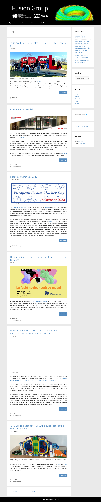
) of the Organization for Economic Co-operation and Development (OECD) (38, 379)
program (64, 153)
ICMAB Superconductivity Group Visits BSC (82, 61)
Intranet (67, 22)
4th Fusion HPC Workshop (23, 109)
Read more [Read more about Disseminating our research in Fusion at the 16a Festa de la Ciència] (63, 314)
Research (26, 22)
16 (30, 491)
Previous (13, 491)
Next (34, 491)
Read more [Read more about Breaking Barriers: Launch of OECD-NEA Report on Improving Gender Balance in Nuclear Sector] (63, 409)
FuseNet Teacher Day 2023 (23, 176)
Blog (10, 23)
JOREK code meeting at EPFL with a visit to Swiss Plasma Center (38, 44)
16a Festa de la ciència (40, 301)
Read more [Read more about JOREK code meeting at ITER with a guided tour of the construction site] (63, 475)
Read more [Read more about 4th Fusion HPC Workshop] (63, 160)
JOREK (39, 82)
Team (17, 22)
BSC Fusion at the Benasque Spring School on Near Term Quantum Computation (82, 49)
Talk (16, 97)
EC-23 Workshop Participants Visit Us (81, 37)
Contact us (45, 22)
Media (53, 23)
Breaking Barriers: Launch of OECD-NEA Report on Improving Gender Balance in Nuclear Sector (35, 332)
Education (35, 22)
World (15, 414)
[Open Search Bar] (91, 22)
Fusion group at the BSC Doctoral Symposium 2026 (82, 42)
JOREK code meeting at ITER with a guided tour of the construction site (37, 427)
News (77, 96)
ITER (59, 464)
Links (59, 23)
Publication (78, 99)
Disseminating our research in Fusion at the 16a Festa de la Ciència (38, 258)
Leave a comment (16, 99)
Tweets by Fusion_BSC (81, 126)
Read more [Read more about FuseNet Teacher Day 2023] (63, 240)
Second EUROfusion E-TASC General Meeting (81, 56)
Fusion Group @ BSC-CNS (52, 499)
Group (13, 97)
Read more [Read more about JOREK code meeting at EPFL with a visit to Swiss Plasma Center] (63, 92)
